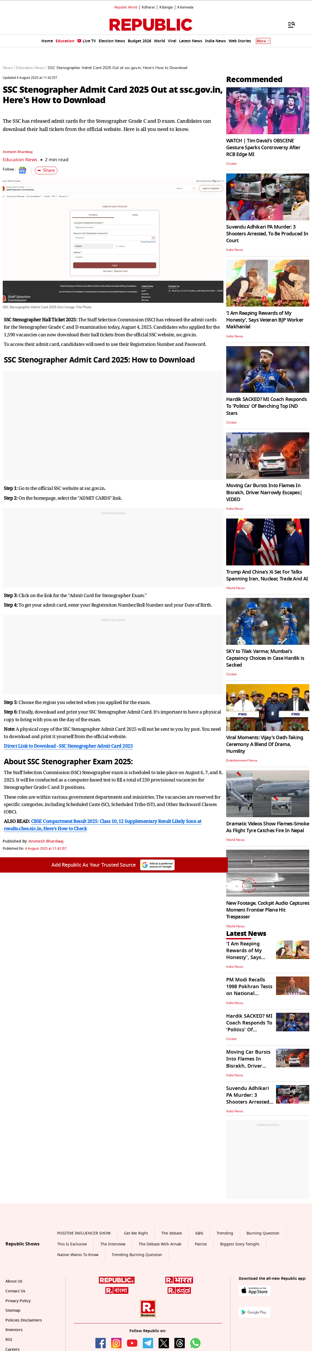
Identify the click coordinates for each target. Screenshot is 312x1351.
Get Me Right (136, 1233)
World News (235, 588)
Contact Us (15, 1291)
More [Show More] (263, 41)
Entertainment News (241, 760)
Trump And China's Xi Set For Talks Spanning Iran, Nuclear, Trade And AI (267, 575)
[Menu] (289, 24)
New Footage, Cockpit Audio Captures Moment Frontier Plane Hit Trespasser (267, 910)
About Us (13, 1281)
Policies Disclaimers (23, 1320)
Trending (225, 1233)
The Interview (112, 1244)
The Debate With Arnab (160, 1244)
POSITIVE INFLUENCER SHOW (84, 1233)
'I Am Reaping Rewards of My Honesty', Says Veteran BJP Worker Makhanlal (264, 320)
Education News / (31, 68)
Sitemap (12, 1310)
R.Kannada (185, 7)
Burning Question (263, 1233)
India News (234, 249)
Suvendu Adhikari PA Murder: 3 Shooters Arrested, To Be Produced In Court (267, 233)
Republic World (125, 7)
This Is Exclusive (72, 1244)
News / (9, 68)
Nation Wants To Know (77, 1255)
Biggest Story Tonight (239, 1244)
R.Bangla (166, 7)
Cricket (231, 163)
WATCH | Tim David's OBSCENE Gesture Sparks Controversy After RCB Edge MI (263, 147)
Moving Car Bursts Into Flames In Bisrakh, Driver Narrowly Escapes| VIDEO (264, 492)
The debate (171, 1233)
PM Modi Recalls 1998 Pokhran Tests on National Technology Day (249, 990)
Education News (20, 159)
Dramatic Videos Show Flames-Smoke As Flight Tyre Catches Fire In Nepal (267, 827)
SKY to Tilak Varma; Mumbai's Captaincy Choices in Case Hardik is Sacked (265, 658)
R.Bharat (148, 7)
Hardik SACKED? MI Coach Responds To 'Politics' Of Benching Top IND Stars (266, 406)
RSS (8, 1340)
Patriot (201, 1244)
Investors (14, 1330)
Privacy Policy (18, 1301)
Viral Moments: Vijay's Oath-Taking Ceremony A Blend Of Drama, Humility (264, 744)
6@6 (199, 1233)
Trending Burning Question (137, 1255)
